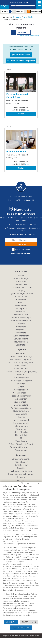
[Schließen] (38, 483)
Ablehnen (10, 622)
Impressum (7, 636)
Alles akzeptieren (21, 628)
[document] (21, 552)
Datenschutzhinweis (20, 636)
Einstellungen (29, 622)
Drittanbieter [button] (34, 636)
